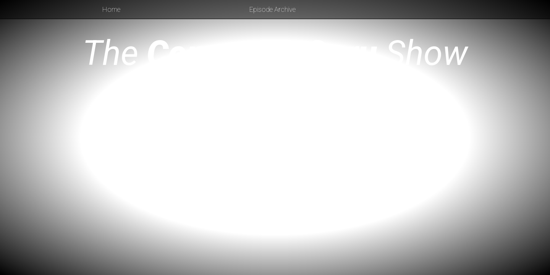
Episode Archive (272, 9)
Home (111, 9)
